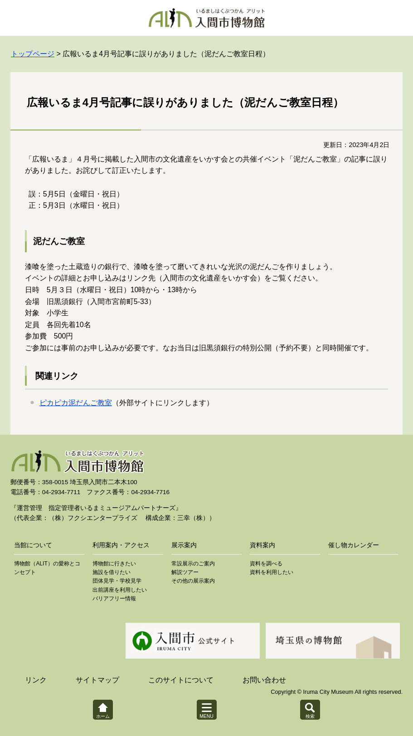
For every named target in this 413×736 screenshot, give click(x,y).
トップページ (32, 54)
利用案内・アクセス (121, 545)
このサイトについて (181, 680)
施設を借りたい (111, 572)
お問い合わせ (264, 680)
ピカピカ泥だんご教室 (75, 403)
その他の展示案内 (193, 581)
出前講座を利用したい (119, 590)
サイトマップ (97, 680)
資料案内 (262, 545)
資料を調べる (266, 563)
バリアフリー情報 (114, 598)
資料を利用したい (271, 572)
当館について (33, 545)
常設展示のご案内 (193, 563)
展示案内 (184, 545)
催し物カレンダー (353, 545)
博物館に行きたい (114, 563)
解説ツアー (185, 572)
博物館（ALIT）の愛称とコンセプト (47, 567)
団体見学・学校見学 (116, 581)
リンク (36, 680)
